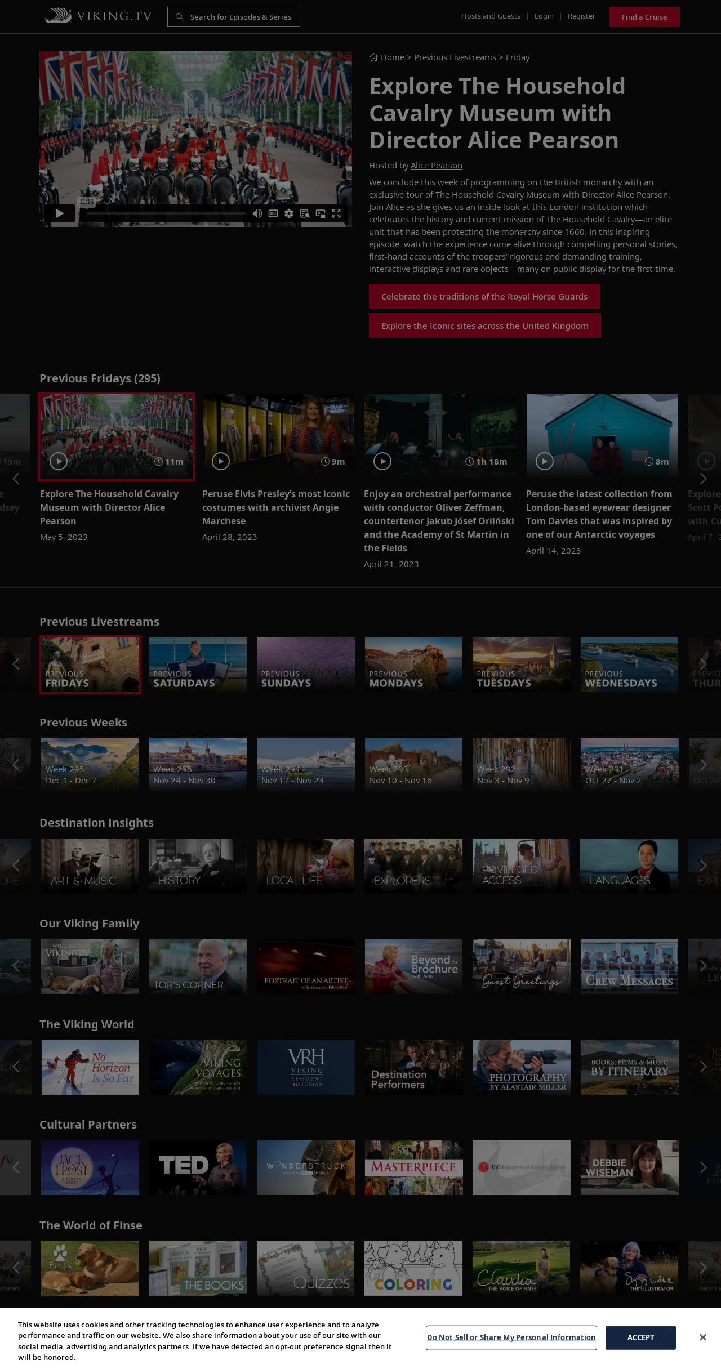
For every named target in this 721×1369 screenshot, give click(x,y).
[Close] (703, 1348)
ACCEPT (641, 1348)
